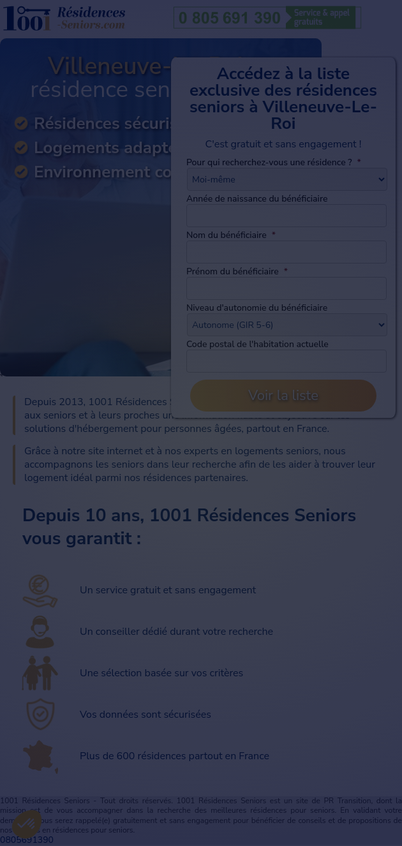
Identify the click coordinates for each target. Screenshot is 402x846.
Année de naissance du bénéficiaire (257, 198)
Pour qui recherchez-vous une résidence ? (273, 162)
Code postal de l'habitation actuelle (257, 344)
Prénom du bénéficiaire (237, 271)
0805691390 (27, 840)
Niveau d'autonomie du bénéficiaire (256, 307)
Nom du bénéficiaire (231, 235)
